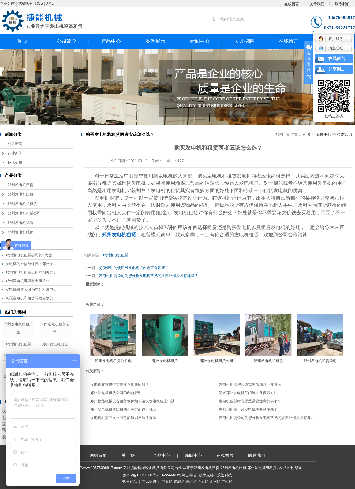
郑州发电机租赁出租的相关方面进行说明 (123, 409)
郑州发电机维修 (20, 232)
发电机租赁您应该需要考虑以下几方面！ (252, 385)
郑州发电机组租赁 (22, 204)
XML (50, 3)
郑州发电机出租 (20, 194)
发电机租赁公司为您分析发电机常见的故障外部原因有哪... (266, 418)
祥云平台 (189, 475)
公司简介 (67, 41)
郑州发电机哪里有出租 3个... (29, 281)
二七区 (227, 482)
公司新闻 (15, 144)
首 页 (22, 41)
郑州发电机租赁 (20, 185)
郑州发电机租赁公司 (24, 213)
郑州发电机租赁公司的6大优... (30, 255)
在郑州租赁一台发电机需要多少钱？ (248, 409)
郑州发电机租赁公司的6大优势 (115, 393)
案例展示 (155, 41)
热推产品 (129, 482)
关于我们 (317, 4)
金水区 (215, 482)
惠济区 (190, 482)
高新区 (203, 482)
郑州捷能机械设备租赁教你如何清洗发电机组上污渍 (132, 401)
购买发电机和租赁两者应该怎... (31, 298)
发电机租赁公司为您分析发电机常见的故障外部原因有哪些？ (148, 276)
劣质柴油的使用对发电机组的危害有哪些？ (134, 268)
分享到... (336, 69)
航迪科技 (224, 475)
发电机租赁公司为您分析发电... (31, 289)
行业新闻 (15, 153)
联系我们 (342, 4)
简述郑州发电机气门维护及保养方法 (248, 393)
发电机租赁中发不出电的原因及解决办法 (123, 418)
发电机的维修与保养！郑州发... (31, 264)
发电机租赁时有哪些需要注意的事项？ (250, 401)
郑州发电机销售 (20, 223)
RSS (39, 3)
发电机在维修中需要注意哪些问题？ (119, 385)
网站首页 (98, 455)
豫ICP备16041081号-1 (141, 475)
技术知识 (15, 163)
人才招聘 (244, 41)
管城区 (179, 482)
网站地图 (25, 3)
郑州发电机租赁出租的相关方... (31, 272)
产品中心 (111, 41)
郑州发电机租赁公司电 (113, 361)
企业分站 (7, 3)
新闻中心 (200, 41)
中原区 (167, 482)
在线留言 (291, 4)
